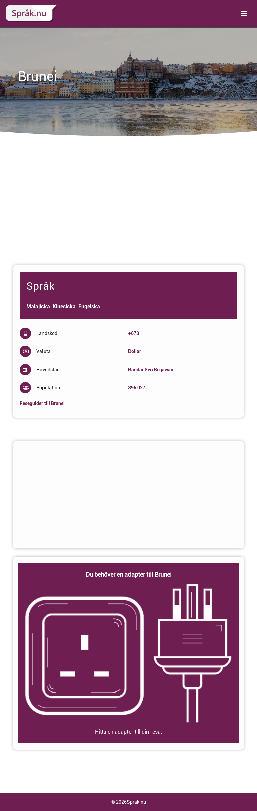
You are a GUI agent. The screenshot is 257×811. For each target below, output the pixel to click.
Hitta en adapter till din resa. (128, 732)
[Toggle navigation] (244, 14)
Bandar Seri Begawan (150, 369)
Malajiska (38, 306)
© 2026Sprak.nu (128, 802)
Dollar (134, 351)
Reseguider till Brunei (42, 403)
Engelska (89, 306)
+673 (133, 333)
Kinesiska (64, 306)
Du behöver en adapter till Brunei (129, 574)
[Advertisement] (128, 204)
